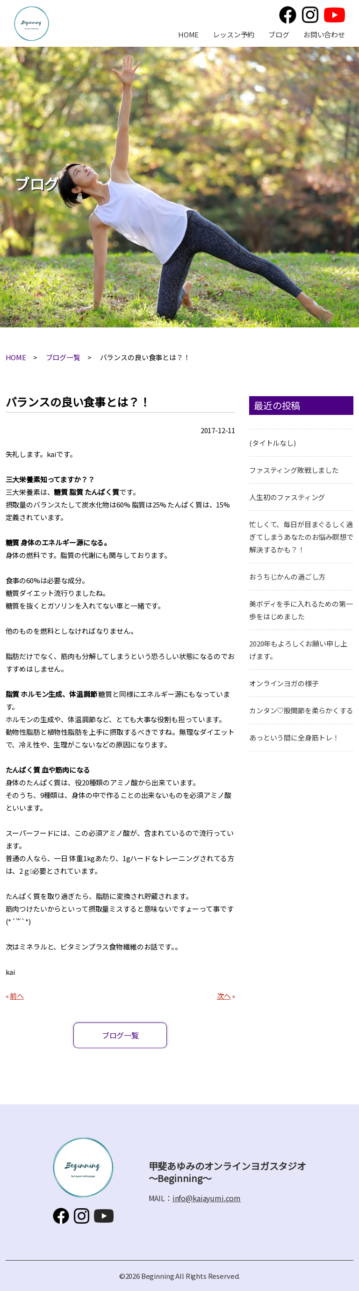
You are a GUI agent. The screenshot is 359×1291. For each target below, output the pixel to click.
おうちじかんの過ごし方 (287, 576)
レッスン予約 (233, 34)
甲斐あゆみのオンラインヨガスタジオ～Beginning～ (31, 23)
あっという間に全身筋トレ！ (294, 737)
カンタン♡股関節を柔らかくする (301, 710)
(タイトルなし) (272, 443)
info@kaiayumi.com (206, 1198)
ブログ (278, 34)
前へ (17, 996)
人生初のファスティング (287, 497)
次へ (224, 996)
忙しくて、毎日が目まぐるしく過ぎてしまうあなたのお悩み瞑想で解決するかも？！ (301, 536)
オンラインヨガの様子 (284, 683)
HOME (188, 34)
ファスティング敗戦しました (294, 470)
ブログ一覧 (63, 357)
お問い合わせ (324, 34)
